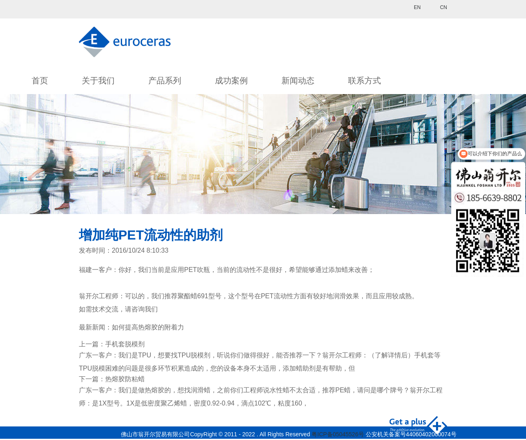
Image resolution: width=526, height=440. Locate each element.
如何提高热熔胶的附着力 (148, 327)
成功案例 (231, 80)
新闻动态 (297, 80)
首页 (40, 80)
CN (443, 7)
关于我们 (98, 80)
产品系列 (164, 80)
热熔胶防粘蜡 (125, 378)
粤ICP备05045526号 (337, 434)
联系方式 (364, 80)
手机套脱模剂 (125, 344)
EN (417, 7)
